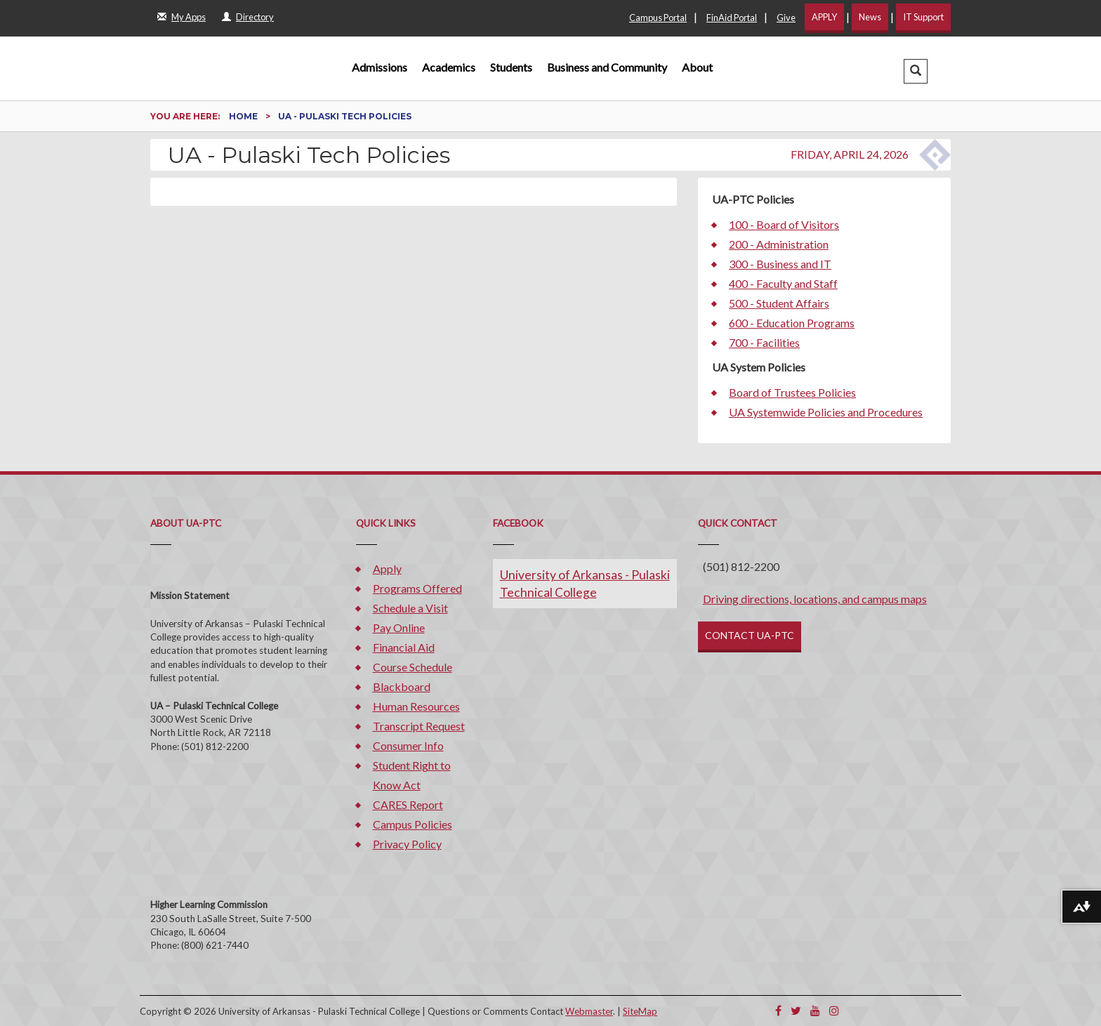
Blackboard (401, 686)
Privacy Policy (407, 843)
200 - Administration (779, 244)
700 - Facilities (764, 342)
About (697, 67)
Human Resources (416, 706)
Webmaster (589, 1011)
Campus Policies (412, 824)
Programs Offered (417, 588)
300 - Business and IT (780, 263)
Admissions (379, 67)
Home (244, 116)
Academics (448, 67)
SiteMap (640, 1011)
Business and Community (607, 67)
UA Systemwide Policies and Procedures (826, 412)
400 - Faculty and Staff (783, 283)
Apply (387, 568)
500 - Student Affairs (779, 303)
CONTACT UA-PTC (749, 635)
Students (511, 67)
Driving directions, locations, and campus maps (815, 598)
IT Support (923, 16)
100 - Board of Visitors (784, 224)
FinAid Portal (731, 17)
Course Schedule (412, 666)
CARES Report (408, 804)
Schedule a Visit (410, 607)
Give (786, 17)
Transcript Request (419, 725)
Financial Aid (404, 647)
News (870, 16)
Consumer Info (408, 745)
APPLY (824, 16)
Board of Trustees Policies (792, 392)
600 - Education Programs (792, 322)
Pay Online (399, 627)
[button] (916, 71)
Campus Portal (658, 17)
